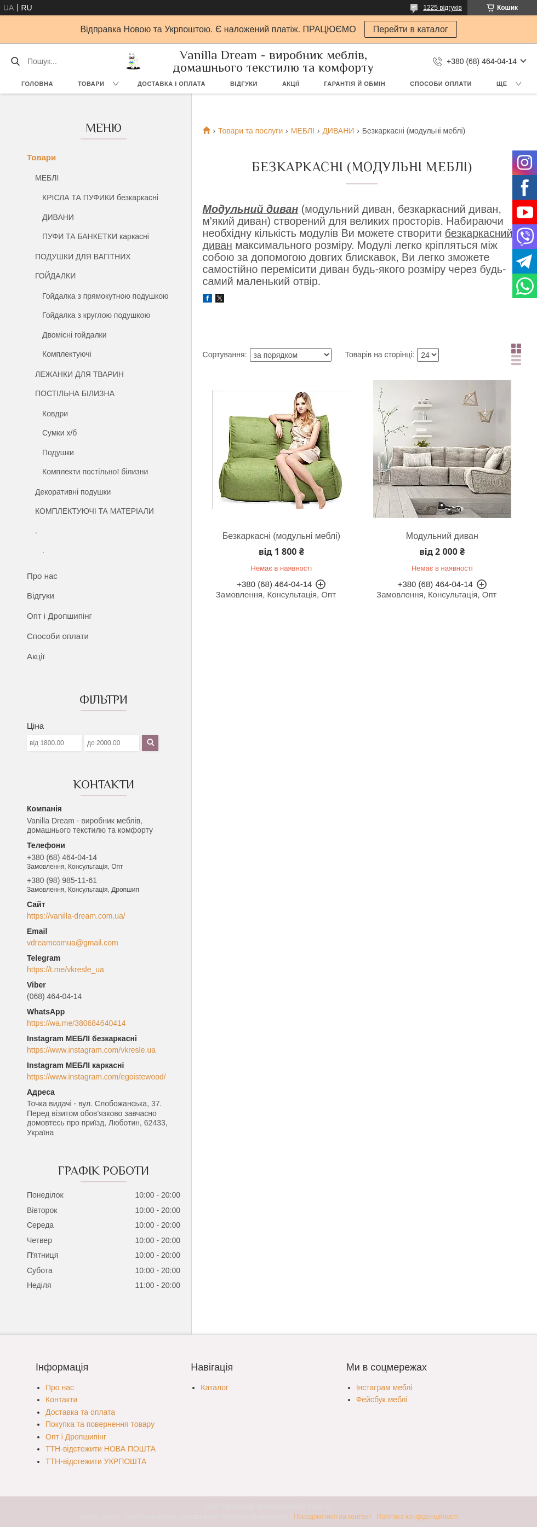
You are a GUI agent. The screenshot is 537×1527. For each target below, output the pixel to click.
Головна (37, 83)
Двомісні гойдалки (74, 334)
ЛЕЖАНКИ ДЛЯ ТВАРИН (79, 374)
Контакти (61, 1399)
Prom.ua (319, 1507)
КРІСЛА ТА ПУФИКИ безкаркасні (100, 197)
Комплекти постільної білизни (95, 471)
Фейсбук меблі (382, 1399)
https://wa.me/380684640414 (76, 1023)
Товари (91, 83)
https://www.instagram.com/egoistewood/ (96, 1076)
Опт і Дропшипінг (59, 615)
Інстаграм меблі (384, 1387)
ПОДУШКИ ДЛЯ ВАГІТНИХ (83, 256)
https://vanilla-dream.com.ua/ (76, 915)
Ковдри (55, 413)
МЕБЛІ (47, 177)
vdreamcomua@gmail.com (72, 942)
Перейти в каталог (410, 29)
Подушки (58, 452)
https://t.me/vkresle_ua (65, 969)
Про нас (42, 575)
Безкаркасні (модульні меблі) (281, 536)
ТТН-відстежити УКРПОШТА (95, 1461)
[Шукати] (15, 61)
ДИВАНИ (58, 217)
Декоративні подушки (73, 491)
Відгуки (244, 83)
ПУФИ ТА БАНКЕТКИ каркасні (95, 236)
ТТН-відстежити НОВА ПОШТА (100, 1448)
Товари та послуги (250, 130)
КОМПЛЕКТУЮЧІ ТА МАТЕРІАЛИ (94, 511)
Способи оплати (441, 83)
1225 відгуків (442, 7)
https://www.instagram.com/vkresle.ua (91, 1050)
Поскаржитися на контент (333, 1516)
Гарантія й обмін (354, 83)
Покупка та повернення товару (100, 1424)
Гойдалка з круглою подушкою (96, 315)
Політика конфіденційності (417, 1516)
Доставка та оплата (80, 1412)
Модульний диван (442, 536)
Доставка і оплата (171, 83)
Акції (290, 83)
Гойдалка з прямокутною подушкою (105, 296)
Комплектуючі (67, 354)
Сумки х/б (59, 432)
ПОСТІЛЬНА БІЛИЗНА (75, 393)
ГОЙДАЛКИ (55, 275)
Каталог (214, 1387)
